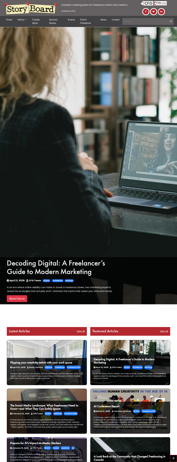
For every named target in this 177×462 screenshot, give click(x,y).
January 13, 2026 (19, 448)
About (103, 19)
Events (71, 19)
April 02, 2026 (17, 367)
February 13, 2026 (19, 413)
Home (9, 19)
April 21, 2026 (16, 280)
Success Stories (53, 21)
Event (46, 280)
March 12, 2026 (102, 411)
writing (69, 280)
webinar (57, 413)
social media (70, 413)
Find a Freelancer (85, 21)
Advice (21, 19)
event (55, 448)
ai (72, 448)
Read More (17, 299)
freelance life (73, 367)
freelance (57, 280)
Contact (116, 19)
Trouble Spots (36, 21)
